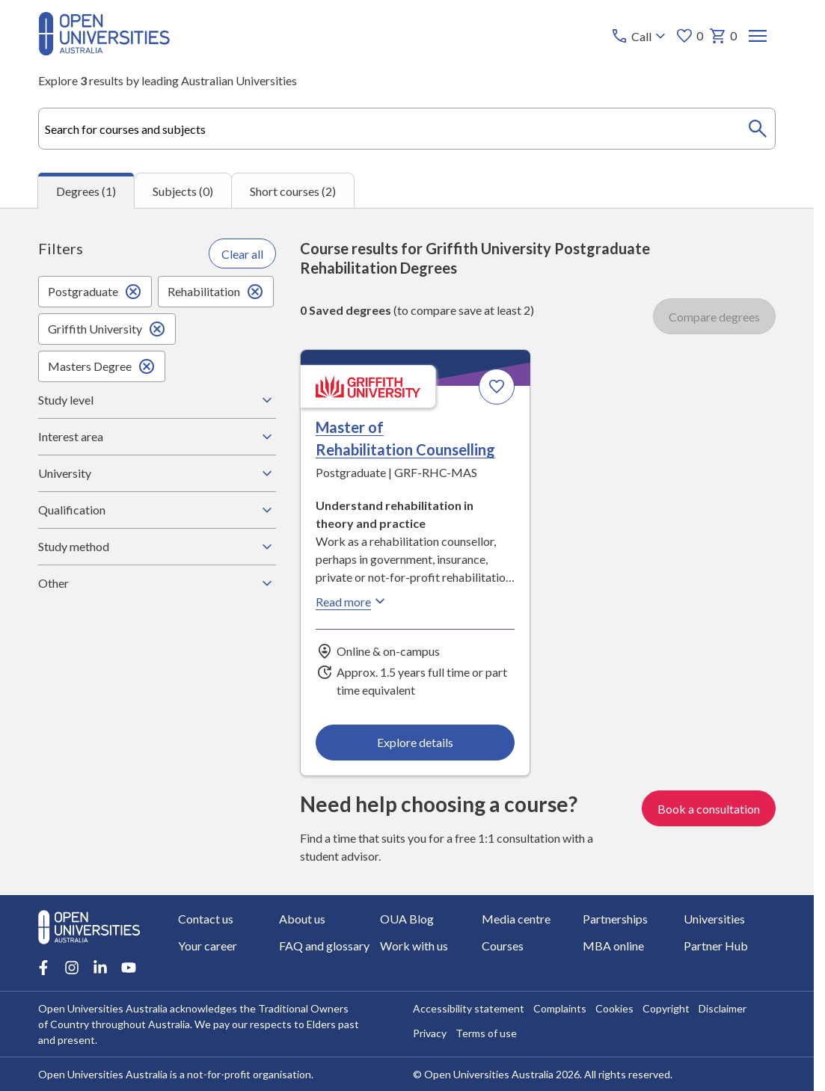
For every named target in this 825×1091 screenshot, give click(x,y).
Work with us (414, 945)
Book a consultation (708, 808)
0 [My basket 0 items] (723, 36)
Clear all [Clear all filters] (242, 254)
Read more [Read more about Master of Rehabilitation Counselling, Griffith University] (352, 601)
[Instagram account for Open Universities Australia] (72, 967)
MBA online (613, 945)
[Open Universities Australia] (104, 50)
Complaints (559, 1008)
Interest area (157, 437)
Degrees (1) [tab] (86, 191)
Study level (157, 400)
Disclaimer (722, 1008)
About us (302, 919)
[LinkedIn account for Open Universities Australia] (100, 967)
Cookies (614, 1008)
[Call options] (639, 36)
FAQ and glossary (324, 945)
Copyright (666, 1008)
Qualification (157, 510)
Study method (157, 547)
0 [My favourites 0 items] (689, 36)
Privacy (430, 1033)
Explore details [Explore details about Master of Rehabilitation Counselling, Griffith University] (416, 742)
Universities (714, 919)
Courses (502, 945)
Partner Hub (716, 945)
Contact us (205, 919)
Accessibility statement (468, 1008)
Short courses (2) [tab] (293, 191)
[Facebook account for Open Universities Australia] (43, 967)
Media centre (515, 919)
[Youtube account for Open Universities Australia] (128, 967)
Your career (207, 945)
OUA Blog (407, 919)
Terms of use (486, 1033)
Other (157, 583)
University (157, 473)
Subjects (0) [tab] (183, 191)
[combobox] (407, 129)
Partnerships (615, 919)
